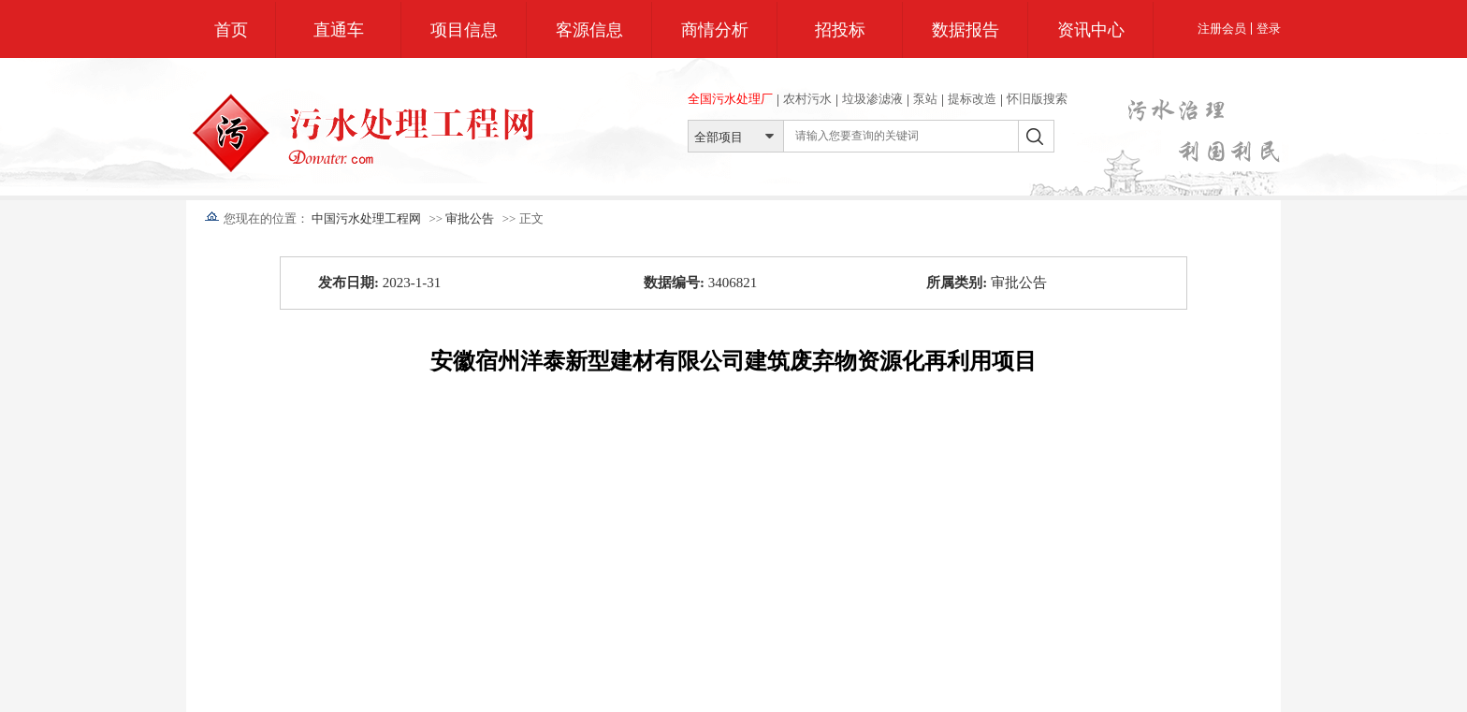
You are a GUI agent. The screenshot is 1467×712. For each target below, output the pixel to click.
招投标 (840, 30)
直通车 (338, 30)
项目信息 (464, 30)
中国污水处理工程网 (366, 218)
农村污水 (807, 99)
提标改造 (972, 99)
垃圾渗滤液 (872, 99)
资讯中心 (1091, 30)
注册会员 (1222, 28)
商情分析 (714, 30)
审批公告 (469, 218)
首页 (231, 30)
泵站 (925, 99)
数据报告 (965, 30)
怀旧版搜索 (1037, 99)
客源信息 (589, 30)
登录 (1268, 28)
